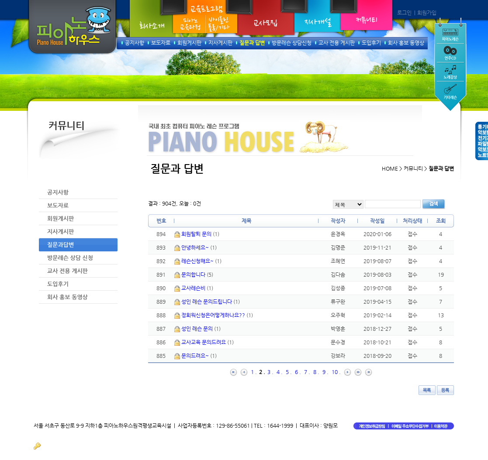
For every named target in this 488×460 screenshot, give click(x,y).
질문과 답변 (252, 43)
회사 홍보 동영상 (406, 43)
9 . (325, 372)
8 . (316, 372)
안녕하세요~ (195, 247)
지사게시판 (220, 43)
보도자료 (160, 43)
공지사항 (134, 43)
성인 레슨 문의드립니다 (207, 302)
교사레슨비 (194, 288)
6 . (298, 372)
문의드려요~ (195, 356)
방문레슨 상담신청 (291, 43)
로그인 (404, 13)
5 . (289, 372)
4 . (280, 372)
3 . (270, 372)
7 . (307, 372)
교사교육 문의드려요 (204, 342)
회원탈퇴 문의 (197, 234)
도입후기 (371, 43)
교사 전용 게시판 (336, 43)
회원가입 (426, 13)
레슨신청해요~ (198, 261)
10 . (336, 372)
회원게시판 (189, 43)
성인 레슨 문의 (197, 329)
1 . (254, 372)
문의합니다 (194, 274)
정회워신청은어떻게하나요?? (213, 315)
